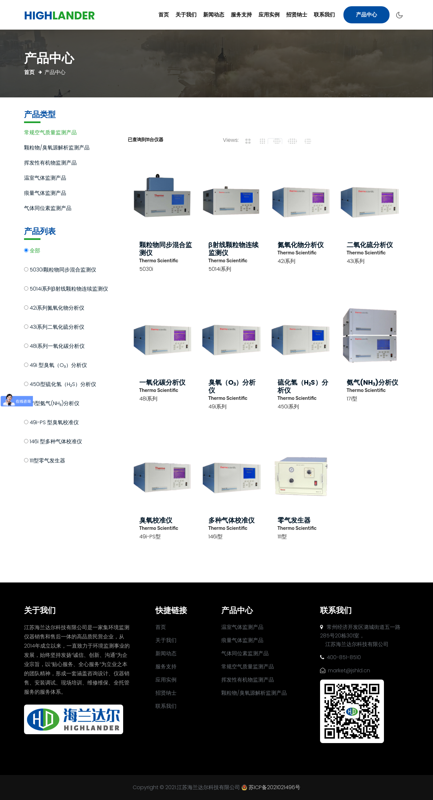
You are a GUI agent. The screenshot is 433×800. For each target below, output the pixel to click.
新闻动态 (213, 14)
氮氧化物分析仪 (301, 244)
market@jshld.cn (345, 670)
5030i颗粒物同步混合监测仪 (63, 270)
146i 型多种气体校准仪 (56, 442)
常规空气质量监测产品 (50, 133)
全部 (35, 251)
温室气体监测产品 (45, 178)
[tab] (246, 141)
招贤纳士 (296, 14)
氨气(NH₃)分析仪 (372, 382)
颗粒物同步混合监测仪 (165, 248)
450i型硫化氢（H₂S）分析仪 (63, 385)
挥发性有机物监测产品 (50, 163)
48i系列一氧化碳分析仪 (57, 347)
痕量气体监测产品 (45, 194)
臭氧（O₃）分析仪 (232, 386)
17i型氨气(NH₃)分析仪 (54, 404)
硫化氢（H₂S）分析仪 (303, 386)
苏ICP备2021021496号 (274, 787)
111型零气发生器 (47, 461)
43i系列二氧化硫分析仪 (57, 327)
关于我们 (186, 14)
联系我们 (324, 14)
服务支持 (241, 14)
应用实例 (269, 14)
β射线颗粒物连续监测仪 (233, 248)
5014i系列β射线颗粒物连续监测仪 (69, 289)
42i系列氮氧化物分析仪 (57, 308)
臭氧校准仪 (155, 520)
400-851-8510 (340, 657)
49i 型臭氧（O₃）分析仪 (58, 366)
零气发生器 (294, 520)
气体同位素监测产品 (47, 209)
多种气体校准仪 (231, 520)
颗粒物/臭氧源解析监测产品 (57, 148)
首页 (163, 14)
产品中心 (366, 14)
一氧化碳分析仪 (162, 382)
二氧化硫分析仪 (370, 244)
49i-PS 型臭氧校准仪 (54, 423)
